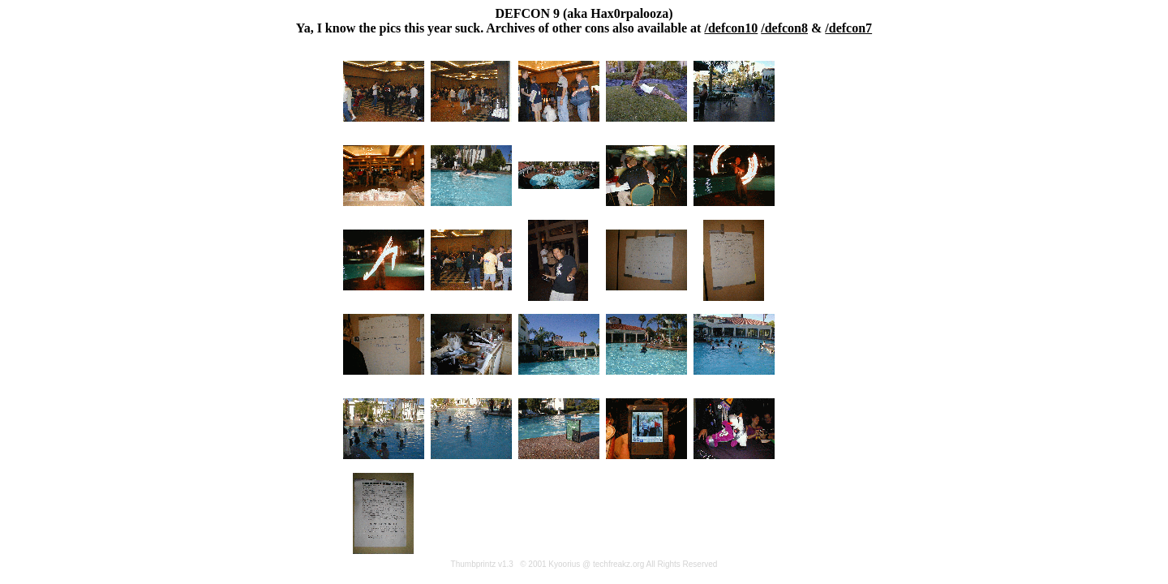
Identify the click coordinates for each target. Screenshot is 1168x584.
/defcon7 (848, 28)
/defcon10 (731, 28)
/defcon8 (784, 28)
